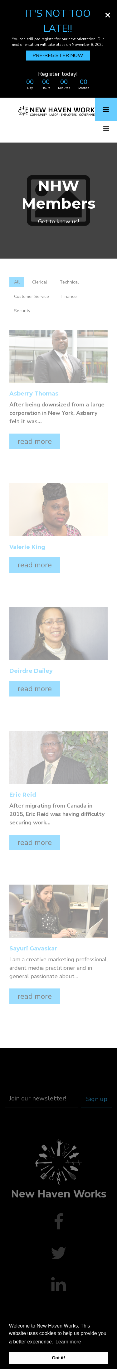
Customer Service (31, 296)
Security (22, 311)
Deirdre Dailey (31, 671)
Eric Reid (22, 795)
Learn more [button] (68, 1341)
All (17, 282)
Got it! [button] (58, 1357)
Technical (69, 282)
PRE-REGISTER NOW (57, 55)
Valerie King (27, 547)
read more (34, 441)
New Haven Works (58, 1193)
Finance (69, 296)
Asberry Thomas (33, 394)
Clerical (39, 282)
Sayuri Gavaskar (33, 948)
